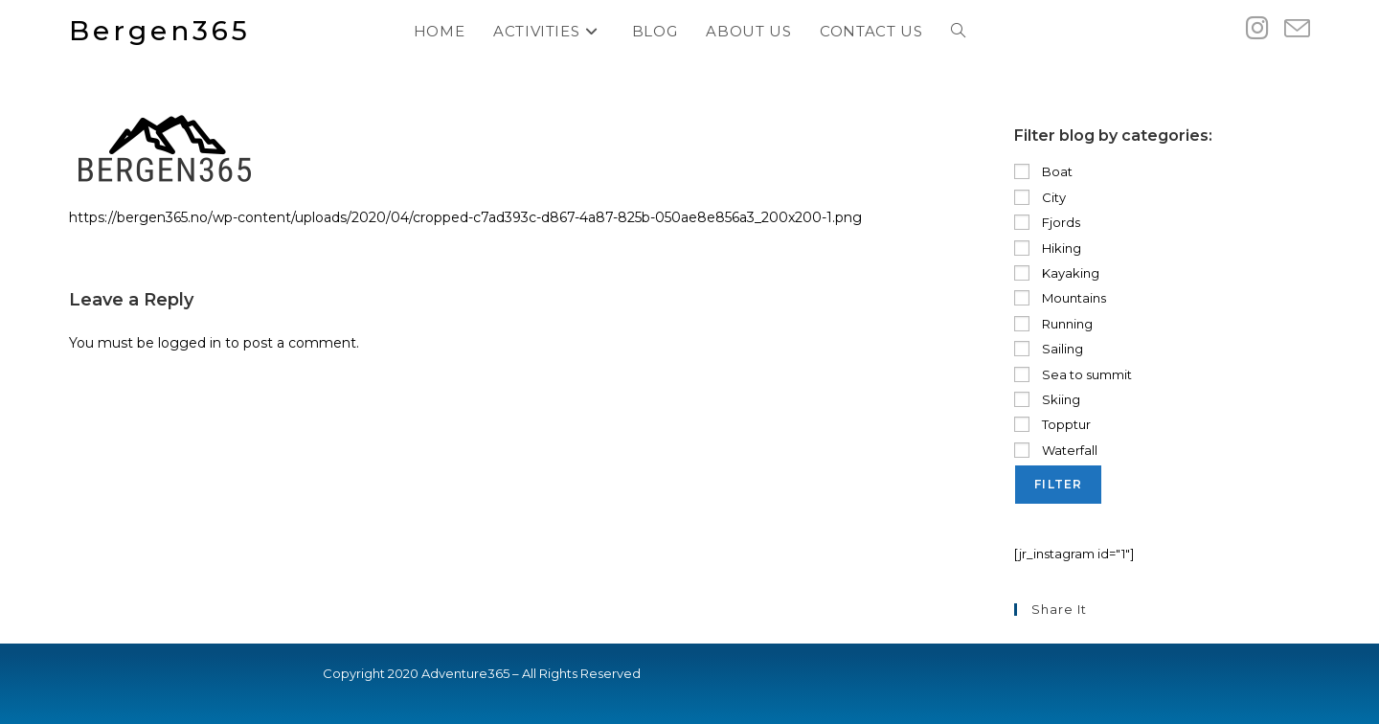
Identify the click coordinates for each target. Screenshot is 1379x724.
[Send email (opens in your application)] (1297, 29)
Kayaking (1056, 273)
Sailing (1048, 348)
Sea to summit (1073, 374)
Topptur (1052, 424)
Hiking (1047, 248)
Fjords (1047, 222)
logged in (189, 342)
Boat (1043, 171)
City (1040, 197)
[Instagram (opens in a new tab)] (1257, 28)
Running (1053, 323)
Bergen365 (160, 30)
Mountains (1060, 297)
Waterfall (1055, 450)
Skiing (1047, 399)
